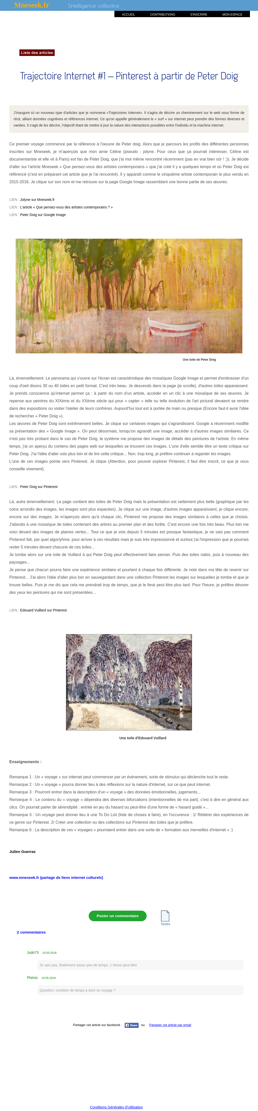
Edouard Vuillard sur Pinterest (43, 610)
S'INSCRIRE (198, 14)
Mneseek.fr (31, 5)
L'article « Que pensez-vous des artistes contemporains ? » (66, 207)
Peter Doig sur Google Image (43, 215)
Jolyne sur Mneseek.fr (37, 200)
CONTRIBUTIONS (162, 14)
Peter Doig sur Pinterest (39, 487)
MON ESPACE (232, 14)
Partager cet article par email (170, 1025)
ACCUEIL (128, 14)
